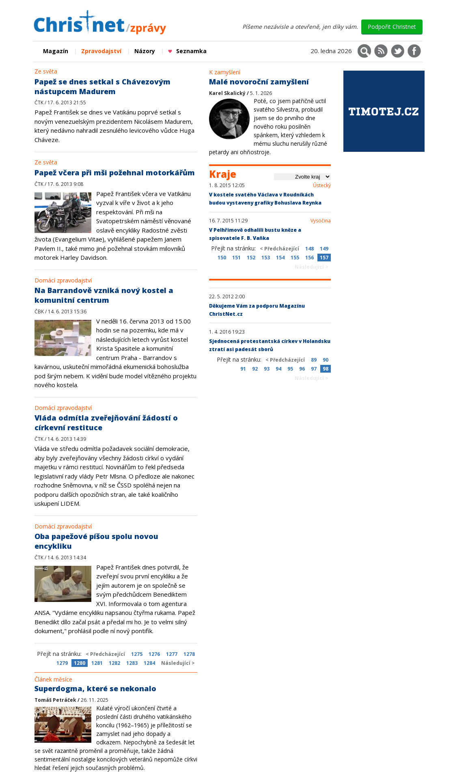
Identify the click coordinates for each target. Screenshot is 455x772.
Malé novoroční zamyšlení (259, 81)
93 (267, 368)
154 (280, 257)
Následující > (178, 663)
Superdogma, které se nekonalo (95, 688)
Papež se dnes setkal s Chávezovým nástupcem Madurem (102, 86)
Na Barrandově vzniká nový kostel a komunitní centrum (104, 295)
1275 (136, 654)
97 (314, 368)
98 (325, 368)
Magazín (55, 51)
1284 (149, 663)
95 (290, 368)
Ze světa (46, 71)
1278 (189, 654)
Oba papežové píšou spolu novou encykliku (96, 541)
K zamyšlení (224, 72)
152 (251, 257)
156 (309, 257)
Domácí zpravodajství (63, 280)
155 (295, 257)
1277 (171, 654)
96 (302, 368)
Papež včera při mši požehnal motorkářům (115, 172)
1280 (79, 663)
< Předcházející (105, 654)
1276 (154, 654)
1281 (97, 663)
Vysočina (321, 221)
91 (243, 368)
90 (325, 359)
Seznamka (187, 51)
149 (324, 248)
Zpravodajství (101, 51)
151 (236, 257)
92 (255, 368)
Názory (144, 51)
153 (265, 257)
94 (278, 368)
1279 (62, 663)
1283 (132, 663)
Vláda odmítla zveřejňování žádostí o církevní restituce (106, 422)
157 (324, 257)
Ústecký (322, 185)
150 (222, 257)
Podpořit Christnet (392, 26)
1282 (114, 663)
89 (314, 359)
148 (309, 248)
